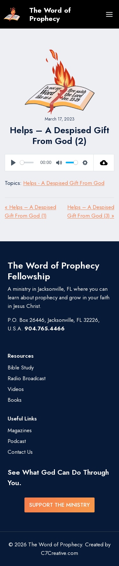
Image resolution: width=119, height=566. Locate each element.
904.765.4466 (44, 328)
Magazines (20, 430)
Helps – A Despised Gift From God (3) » (90, 211)
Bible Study (21, 367)
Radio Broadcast (26, 378)
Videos (16, 389)
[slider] (27, 162)
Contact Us (20, 452)
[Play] (13, 163)
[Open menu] (109, 14)
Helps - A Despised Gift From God (63, 183)
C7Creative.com (59, 553)
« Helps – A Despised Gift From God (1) (30, 211)
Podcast (17, 441)
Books (15, 400)
